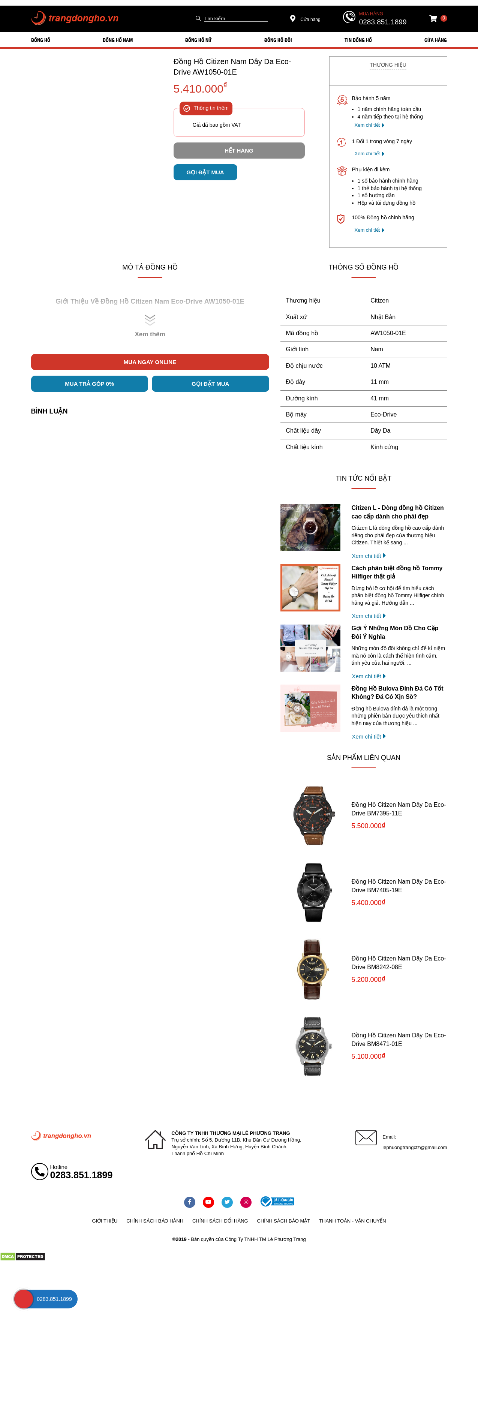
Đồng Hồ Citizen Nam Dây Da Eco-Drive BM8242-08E (399, 962)
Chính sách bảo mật (283, 1221)
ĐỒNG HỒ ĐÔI (278, 39)
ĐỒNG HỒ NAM (118, 39)
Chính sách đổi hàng (220, 1221)
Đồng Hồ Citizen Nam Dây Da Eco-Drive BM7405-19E (399, 885)
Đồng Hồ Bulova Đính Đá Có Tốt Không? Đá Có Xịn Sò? (398, 692)
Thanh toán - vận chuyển (352, 1221)
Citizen (379, 300)
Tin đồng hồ (358, 39)
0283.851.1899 (383, 22)
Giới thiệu (104, 1221)
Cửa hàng (305, 19)
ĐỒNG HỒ (40, 39)
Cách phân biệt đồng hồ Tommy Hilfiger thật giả (397, 572)
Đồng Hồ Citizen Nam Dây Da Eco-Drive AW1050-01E (232, 66)
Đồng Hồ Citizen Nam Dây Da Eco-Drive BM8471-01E (399, 1039)
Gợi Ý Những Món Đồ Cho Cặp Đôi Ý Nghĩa (395, 632)
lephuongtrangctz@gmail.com (414, 1147)
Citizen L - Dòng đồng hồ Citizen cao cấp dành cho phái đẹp (398, 512)
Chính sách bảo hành (154, 1221)
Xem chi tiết (367, 125)
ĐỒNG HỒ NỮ (198, 39)
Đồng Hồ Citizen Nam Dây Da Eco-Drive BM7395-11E (399, 809)
